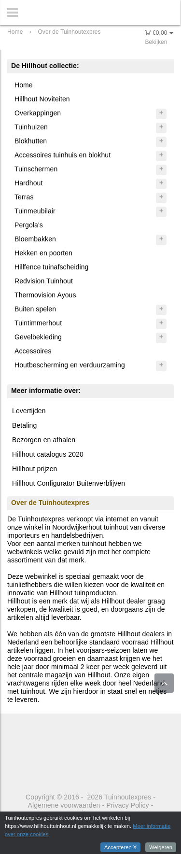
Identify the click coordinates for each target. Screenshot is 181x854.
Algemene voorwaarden (64, 805)
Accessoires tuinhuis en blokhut (62, 155)
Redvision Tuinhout (43, 281)
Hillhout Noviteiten (42, 99)
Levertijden (29, 411)
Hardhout (28, 183)
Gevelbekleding (38, 337)
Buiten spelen (35, 309)
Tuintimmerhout (38, 323)
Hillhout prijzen (34, 469)
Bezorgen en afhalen (43, 440)
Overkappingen (37, 113)
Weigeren (160, 847)
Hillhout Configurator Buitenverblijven (68, 483)
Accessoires (33, 351)
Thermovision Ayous (45, 295)
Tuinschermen (35, 169)
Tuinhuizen (31, 127)
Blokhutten (30, 141)
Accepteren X (120, 847)
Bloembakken (35, 239)
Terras (24, 197)
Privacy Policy (127, 805)
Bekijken (156, 42)
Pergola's (28, 225)
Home (23, 85)
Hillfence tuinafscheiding (51, 267)
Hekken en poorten (43, 253)
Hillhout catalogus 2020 (48, 454)
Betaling (24, 425)
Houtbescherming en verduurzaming (69, 365)
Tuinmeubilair (35, 211)
